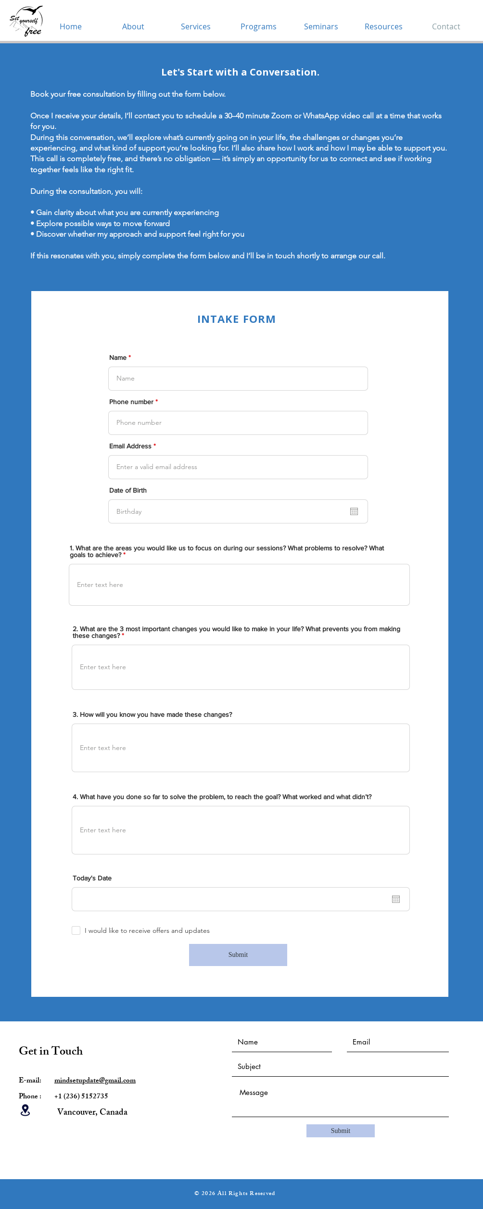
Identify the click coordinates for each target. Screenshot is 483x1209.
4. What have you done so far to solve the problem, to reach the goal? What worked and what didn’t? (222, 796)
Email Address (130, 446)
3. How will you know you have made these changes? (152, 714)
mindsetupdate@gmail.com (95, 1081)
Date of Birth (128, 490)
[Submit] (238, 955)
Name (118, 357)
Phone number (131, 401)
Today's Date (92, 878)
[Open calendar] (354, 511)
